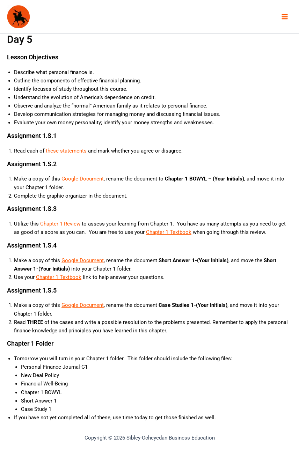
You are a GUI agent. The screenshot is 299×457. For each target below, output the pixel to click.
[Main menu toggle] (284, 16)
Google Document (82, 179)
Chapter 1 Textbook (168, 232)
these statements (66, 151)
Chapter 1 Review (60, 224)
